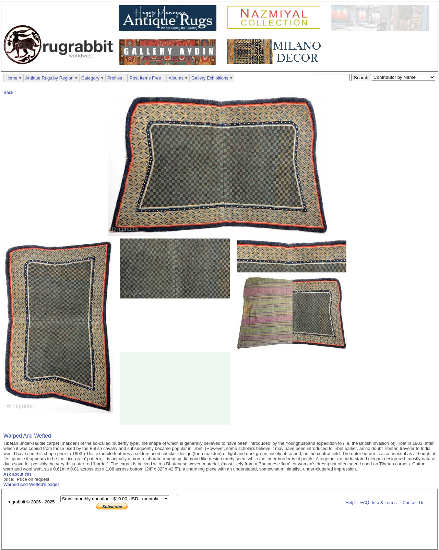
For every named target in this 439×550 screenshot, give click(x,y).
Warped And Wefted (27, 436)
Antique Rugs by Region (49, 78)
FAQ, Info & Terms (378, 502)
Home (11, 78)
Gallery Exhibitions (209, 78)
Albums (176, 78)
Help (350, 502)
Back (8, 92)
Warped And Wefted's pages (31, 484)
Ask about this (17, 474)
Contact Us (413, 502)
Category (90, 78)
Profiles (114, 78)
